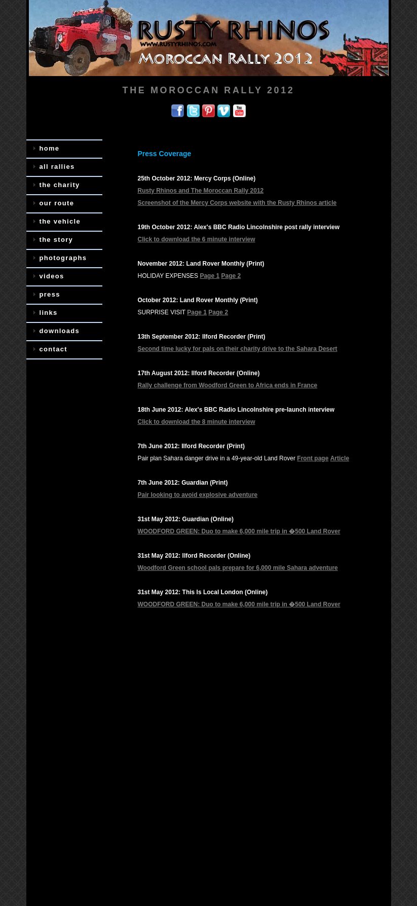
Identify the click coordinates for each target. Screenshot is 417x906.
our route (57, 203)
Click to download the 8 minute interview (196, 421)
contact (53, 349)
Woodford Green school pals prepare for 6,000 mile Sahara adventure (238, 567)
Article (339, 458)
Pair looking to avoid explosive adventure (198, 494)
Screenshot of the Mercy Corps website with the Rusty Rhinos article (237, 202)
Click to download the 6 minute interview (196, 239)
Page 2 (231, 275)
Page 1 (209, 275)
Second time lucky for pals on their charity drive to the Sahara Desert (237, 348)
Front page (312, 458)
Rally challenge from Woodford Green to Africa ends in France (228, 385)
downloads (60, 331)
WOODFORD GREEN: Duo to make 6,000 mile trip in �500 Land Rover (239, 531)
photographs (63, 258)
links (49, 312)
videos (52, 276)
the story (56, 239)
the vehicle (60, 221)
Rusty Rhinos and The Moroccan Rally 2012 (201, 190)
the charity (60, 185)
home (50, 148)
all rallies (57, 166)
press (50, 294)
